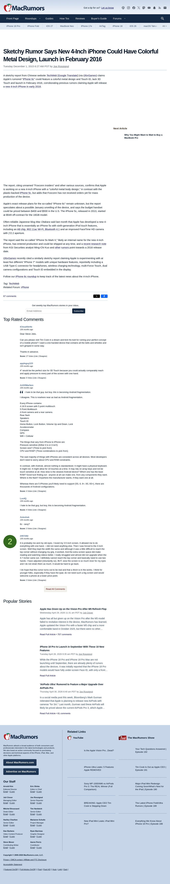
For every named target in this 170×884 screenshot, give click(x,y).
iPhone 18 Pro (13, 26)
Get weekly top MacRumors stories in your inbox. (55, 305)
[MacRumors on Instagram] (128, 8)
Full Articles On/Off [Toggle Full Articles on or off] (27, 870)
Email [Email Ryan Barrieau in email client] (32, 835)
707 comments (64, 638)
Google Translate (67, 75)
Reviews (80, 18)
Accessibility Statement (12, 865)
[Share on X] (96, 296)
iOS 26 (133, 26)
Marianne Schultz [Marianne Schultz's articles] (37, 818)
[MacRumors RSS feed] (159, 8)
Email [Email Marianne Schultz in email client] (32, 824)
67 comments (9, 296)
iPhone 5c (25, 192)
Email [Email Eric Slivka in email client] (32, 790)
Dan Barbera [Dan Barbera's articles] (8, 829)
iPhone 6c (28, 79)
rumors (65, 247)
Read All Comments (55, 589)
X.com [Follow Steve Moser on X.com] (12, 846)
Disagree (42, 356)
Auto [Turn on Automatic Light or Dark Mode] (55, 870)
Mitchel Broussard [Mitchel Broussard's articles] (11, 807)
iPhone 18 (118, 26)
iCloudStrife (26, 327)
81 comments (63, 713)
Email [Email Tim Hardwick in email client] (32, 812)
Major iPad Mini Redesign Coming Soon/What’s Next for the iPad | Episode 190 (149, 785)
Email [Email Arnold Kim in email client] (5, 790)
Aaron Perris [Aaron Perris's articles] (35, 841)
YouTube (78, 736)
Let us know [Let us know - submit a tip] (107, 7)
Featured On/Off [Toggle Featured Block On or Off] (10, 870)
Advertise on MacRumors (21, 769)
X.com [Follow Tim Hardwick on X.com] (39, 812)
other (57, 247)
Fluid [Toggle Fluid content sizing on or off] (40, 870)
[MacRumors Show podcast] (123, 8)
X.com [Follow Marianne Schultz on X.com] (39, 824)
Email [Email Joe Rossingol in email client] (32, 801)
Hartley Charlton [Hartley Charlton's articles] (10, 818)
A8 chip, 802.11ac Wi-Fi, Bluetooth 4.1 (38, 229)
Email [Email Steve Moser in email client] (5, 846)
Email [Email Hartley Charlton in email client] (5, 824)
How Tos (64, 18)
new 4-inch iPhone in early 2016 (23, 86)
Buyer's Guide (99, 18)
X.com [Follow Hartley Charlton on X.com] (12, 824)
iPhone (25, 287)
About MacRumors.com (20, 760)
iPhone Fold (33, 26)
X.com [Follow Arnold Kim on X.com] (12, 790)
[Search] (164, 18)
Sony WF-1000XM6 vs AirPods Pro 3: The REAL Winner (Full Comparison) (99, 785)
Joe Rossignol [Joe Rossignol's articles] (36, 796)
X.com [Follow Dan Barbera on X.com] (12, 835)
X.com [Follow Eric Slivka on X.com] (39, 790)
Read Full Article (48, 638)
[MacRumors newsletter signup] (165, 8)
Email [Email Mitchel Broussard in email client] (5, 812)
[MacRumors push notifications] (154, 8)
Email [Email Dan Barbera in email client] (5, 835)
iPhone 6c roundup (25, 276)
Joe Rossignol (61, 66)
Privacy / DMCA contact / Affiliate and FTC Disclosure (24, 860)
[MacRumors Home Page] (24, 8)
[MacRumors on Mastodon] (143, 8)
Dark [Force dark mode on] (65, 870)
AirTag (102, 26)
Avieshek (24, 517)
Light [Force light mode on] (60, 870)
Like (36, 356)
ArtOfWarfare (26, 385)
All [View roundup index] (164, 26)
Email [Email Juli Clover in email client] (5, 801)
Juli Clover (88, 616)
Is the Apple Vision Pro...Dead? (99, 749)
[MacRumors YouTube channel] (149, 8)
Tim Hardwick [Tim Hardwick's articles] (36, 807)
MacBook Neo (67, 26)
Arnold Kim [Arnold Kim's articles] (8, 785)
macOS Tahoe (150, 26)
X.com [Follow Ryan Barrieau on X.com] (39, 835)
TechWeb (51, 75)
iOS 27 (49, 26)
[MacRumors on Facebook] (133, 8)
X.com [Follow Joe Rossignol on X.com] (39, 801)
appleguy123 (26, 363)
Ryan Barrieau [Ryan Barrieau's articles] (36, 829)
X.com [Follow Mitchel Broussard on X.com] (12, 812)
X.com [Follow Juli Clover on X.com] (12, 801)
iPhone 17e (86, 26)
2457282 (24, 536)
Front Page (12, 18)
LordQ (23, 498)
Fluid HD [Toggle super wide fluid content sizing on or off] (46, 870)
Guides (49, 18)
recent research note (95, 243)
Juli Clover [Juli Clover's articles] (8, 796)
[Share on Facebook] (104, 296)
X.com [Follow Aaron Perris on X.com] (39, 846)
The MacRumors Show (141, 736)
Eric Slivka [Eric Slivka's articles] (35, 785)
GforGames (89, 75)
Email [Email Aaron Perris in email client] (32, 846)
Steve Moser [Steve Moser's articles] (8, 841)
